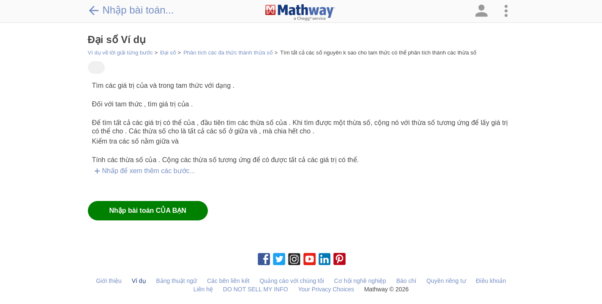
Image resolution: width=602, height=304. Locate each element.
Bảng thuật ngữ (176, 280)
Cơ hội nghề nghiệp (360, 280)
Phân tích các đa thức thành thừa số (228, 52)
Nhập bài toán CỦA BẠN (147, 210)
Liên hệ (203, 289)
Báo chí (406, 280)
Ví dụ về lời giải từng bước (120, 52)
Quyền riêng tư (446, 280)
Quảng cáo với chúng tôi (291, 280)
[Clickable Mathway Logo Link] (300, 12)
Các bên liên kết (228, 280)
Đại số (168, 52)
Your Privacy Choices (326, 289)
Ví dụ (139, 280)
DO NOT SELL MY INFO (255, 289)
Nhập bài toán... (131, 10)
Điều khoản (491, 280)
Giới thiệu (109, 280)
